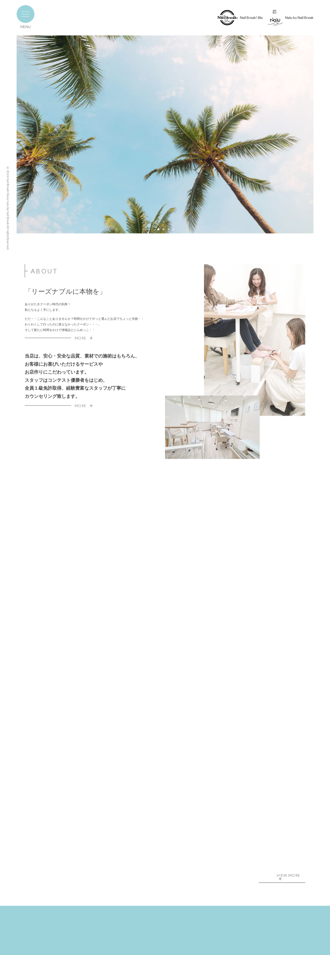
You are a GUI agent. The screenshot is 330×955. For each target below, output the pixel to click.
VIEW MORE (288, 877)
